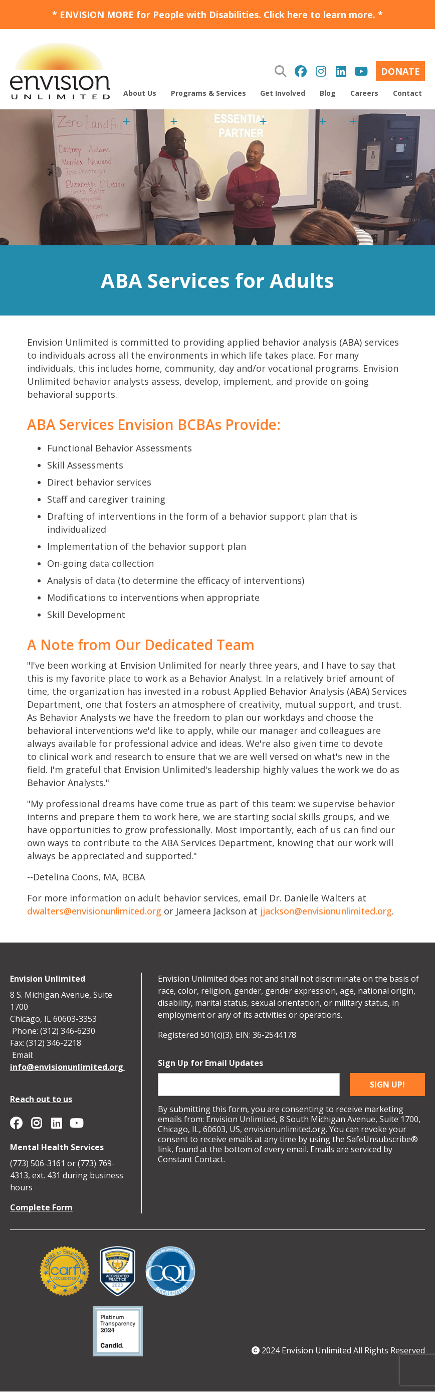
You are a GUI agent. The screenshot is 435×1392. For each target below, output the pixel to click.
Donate (400, 71)
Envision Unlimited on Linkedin (341, 71)
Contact (407, 93)
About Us (139, 93)
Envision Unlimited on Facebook (301, 71)
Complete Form (41, 1207)
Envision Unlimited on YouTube (361, 71)
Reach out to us (41, 1099)
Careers (364, 93)
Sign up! (387, 1084)
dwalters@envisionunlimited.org (94, 911)
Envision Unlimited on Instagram (321, 71)
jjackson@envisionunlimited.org (326, 911)
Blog (328, 93)
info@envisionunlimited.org (67, 1066)
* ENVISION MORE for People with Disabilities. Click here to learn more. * (217, 15)
